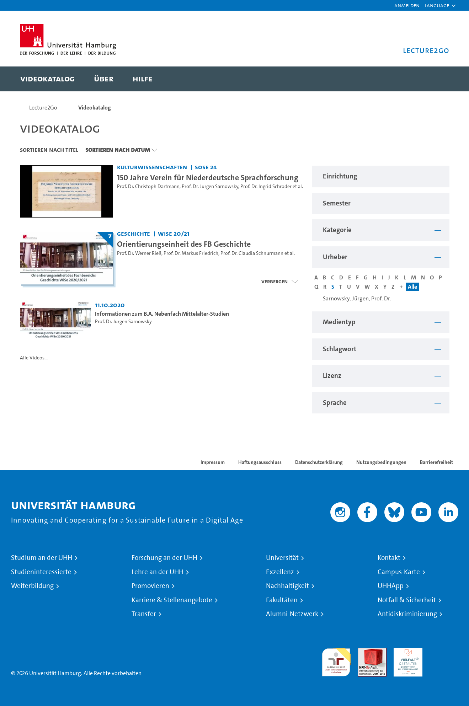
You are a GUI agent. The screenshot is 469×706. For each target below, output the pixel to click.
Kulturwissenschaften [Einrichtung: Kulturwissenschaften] (152, 166)
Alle (412, 286)
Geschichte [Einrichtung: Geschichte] (133, 233)
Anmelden (407, 5)
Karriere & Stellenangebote (172, 600)
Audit (364, 652)
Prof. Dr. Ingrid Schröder (266, 186)
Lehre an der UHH (157, 572)
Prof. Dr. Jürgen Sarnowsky (210, 186)
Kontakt (389, 557)
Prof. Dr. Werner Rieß (139, 253)
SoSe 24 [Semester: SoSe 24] (206, 166)
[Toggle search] (437, 78)
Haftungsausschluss (260, 462)
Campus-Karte (399, 572)
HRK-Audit (406, 652)
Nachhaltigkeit (287, 585)
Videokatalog (94, 107)
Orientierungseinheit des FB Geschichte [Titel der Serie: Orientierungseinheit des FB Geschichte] (184, 244)
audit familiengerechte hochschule (336, 660)
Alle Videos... (34, 357)
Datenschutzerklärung (319, 462)
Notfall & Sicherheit (407, 600)
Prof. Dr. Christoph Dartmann (148, 186)
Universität (282, 557)
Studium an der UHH (41, 557)
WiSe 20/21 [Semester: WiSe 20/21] (174, 233)
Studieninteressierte (41, 572)
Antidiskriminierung (407, 614)
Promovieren (150, 585)
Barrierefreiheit (436, 462)
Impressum (213, 462)
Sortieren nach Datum (117, 149)
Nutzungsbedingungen (381, 462)
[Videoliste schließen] (279, 281)
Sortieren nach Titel (49, 149)
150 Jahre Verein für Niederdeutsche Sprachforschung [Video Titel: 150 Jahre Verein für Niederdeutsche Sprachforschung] (207, 177)
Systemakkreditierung (444, 652)
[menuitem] (47, 78)
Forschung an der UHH (164, 557)
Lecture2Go (43, 107)
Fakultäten (282, 600)
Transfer (144, 614)
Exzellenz (280, 572)
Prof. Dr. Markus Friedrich (191, 253)
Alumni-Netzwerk (292, 614)
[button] (437, 5)
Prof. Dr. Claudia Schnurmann (251, 253)
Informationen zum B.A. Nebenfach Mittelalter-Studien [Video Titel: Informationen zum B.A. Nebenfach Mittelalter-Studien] (162, 313)
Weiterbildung (32, 585)
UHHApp (391, 585)
